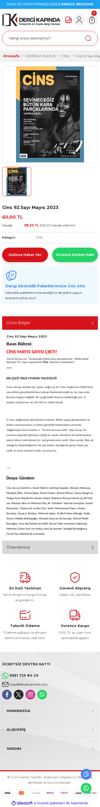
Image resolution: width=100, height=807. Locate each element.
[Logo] (31, 20)
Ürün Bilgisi (18, 322)
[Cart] (92, 20)
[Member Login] (79, 20)
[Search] (50, 38)
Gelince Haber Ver (25, 255)
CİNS (39, 237)
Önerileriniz (18, 547)
